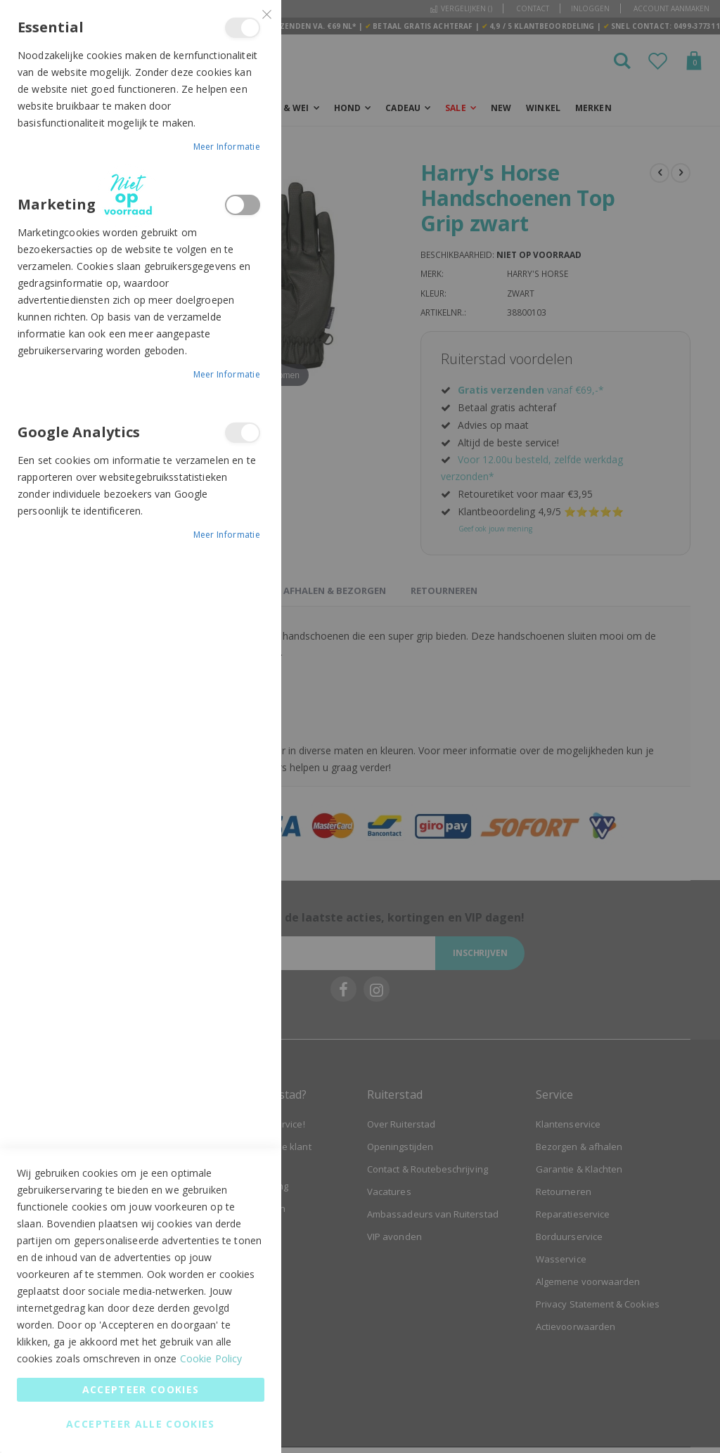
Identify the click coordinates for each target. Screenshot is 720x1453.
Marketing (242, 205)
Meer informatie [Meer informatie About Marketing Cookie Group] (227, 374)
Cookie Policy (211, 1358)
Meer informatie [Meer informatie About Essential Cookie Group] (227, 147)
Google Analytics (242, 432)
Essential (242, 28)
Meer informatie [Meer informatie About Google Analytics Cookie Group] (227, 535)
